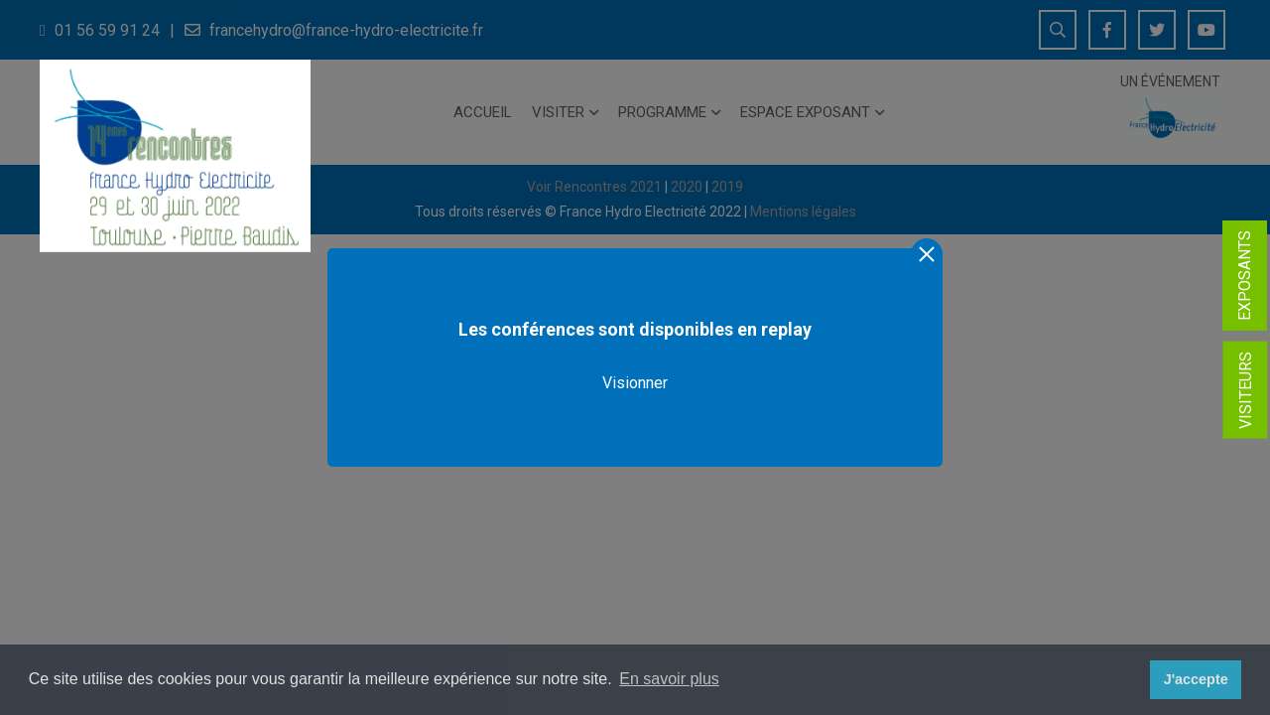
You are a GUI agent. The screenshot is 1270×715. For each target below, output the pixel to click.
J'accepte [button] (1196, 679)
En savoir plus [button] (669, 678)
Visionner (635, 382)
